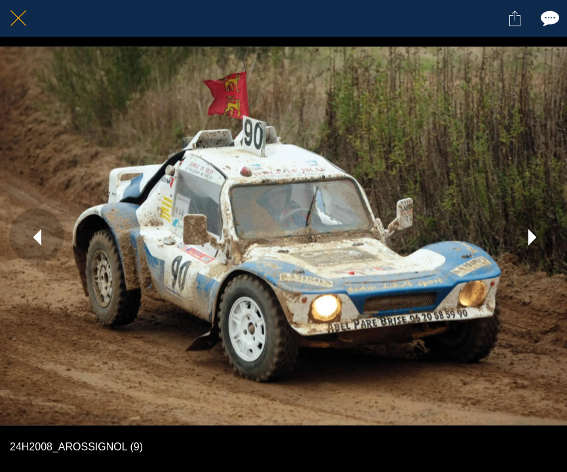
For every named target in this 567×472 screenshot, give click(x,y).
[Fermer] (18, 18)
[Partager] (514, 18)
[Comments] (548, 18)
